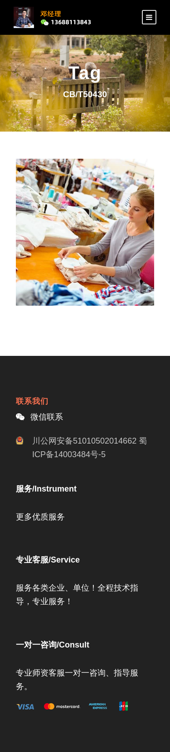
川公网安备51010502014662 (84, 440)
